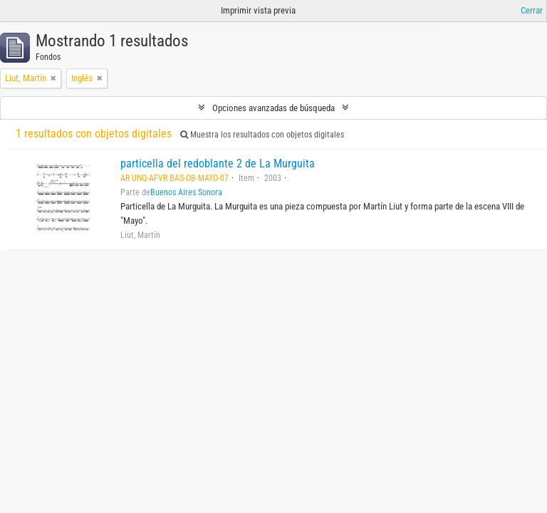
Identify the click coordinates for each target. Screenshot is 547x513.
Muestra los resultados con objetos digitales (262, 135)
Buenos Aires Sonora (186, 192)
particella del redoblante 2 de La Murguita (217, 163)
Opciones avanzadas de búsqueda (273, 108)
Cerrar (532, 10)
